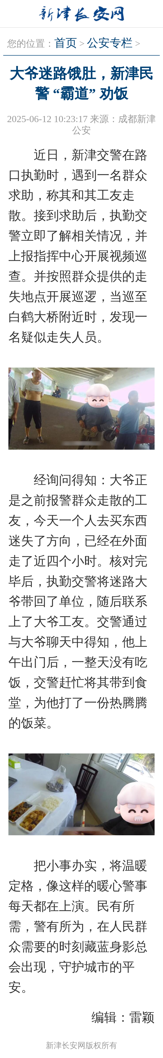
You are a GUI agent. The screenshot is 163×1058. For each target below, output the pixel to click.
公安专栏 (110, 43)
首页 (65, 43)
